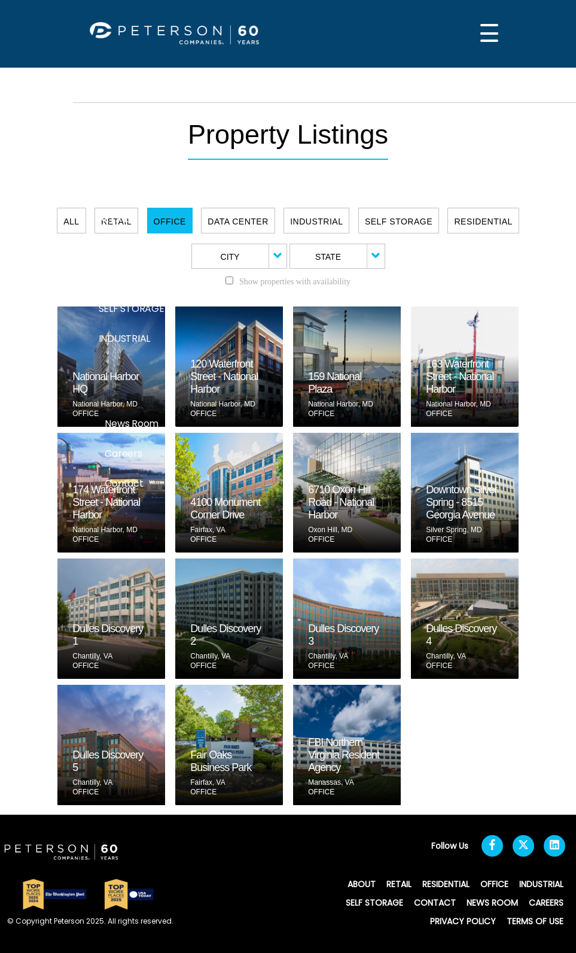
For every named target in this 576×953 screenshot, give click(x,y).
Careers (123, 453)
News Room (132, 423)
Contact (124, 483)
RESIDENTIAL (126, 249)
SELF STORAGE (131, 308)
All (71, 221)
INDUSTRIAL (125, 338)
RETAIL (114, 219)
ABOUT (115, 189)
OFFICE (115, 279)
